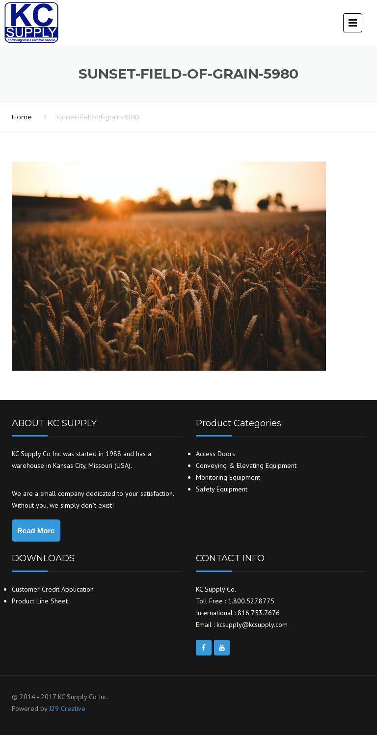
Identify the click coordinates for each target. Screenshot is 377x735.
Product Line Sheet (40, 601)
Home (22, 117)
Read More (36, 530)
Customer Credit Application (53, 589)
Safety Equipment (221, 489)
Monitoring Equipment (228, 477)
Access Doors (215, 453)
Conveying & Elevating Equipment (246, 465)
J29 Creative (67, 708)
